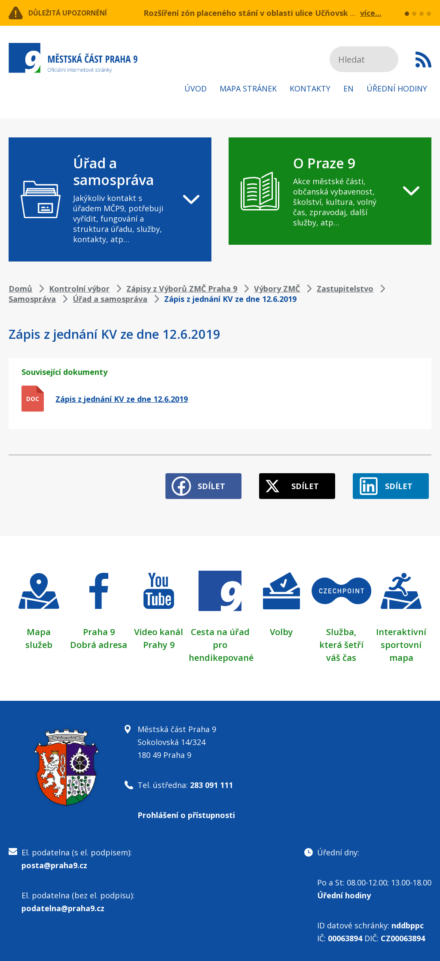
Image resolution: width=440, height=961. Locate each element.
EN (348, 88)
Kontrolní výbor (79, 288)
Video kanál (158, 627)
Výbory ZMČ (277, 288)
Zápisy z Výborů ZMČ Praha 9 (181, 288)
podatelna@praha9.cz (62, 903)
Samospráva (32, 299)
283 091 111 (211, 780)
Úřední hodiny (397, 88)
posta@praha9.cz (54, 860)
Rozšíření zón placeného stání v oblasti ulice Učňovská (248, 13)
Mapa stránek (248, 88)
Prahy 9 (158, 639)
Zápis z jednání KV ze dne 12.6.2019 (121, 399)
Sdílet (194, 481)
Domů (20, 288)
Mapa (39, 627)
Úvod (195, 88)
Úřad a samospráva (110, 299)
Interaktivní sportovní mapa (401, 639)
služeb (38, 639)
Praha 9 (99, 627)
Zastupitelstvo (345, 288)
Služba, (341, 627)
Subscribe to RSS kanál (423, 59)
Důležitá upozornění (78, 13)
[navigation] (110, 199)
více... (371, 13)
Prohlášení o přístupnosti (186, 810)
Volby (281, 627)
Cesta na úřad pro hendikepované (221, 639)
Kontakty (310, 88)
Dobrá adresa (98, 639)
